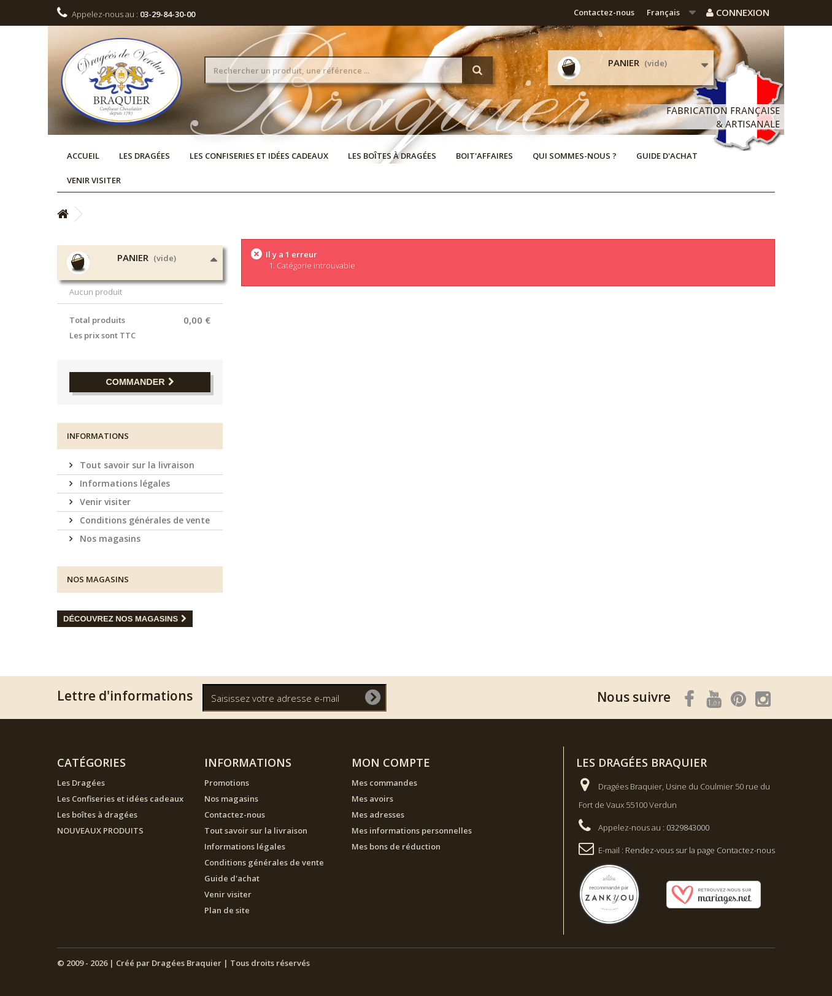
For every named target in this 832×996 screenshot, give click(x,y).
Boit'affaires (484, 155)
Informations (98, 435)
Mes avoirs (372, 798)
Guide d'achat (667, 155)
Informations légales (123, 483)
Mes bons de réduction (396, 846)
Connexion (737, 12)
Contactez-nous (604, 12)
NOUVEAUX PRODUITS (100, 830)
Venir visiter (94, 180)
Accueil (83, 155)
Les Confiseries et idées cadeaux (259, 155)
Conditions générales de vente (143, 520)
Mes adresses (378, 814)
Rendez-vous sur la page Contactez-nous (700, 850)
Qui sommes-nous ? (575, 155)
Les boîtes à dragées (392, 155)
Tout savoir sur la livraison (136, 465)
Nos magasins (109, 538)
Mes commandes (384, 782)
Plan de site (227, 910)
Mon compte (391, 762)
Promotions (226, 782)
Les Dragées (144, 155)
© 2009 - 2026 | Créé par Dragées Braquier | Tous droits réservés (183, 962)
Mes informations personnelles (412, 830)
